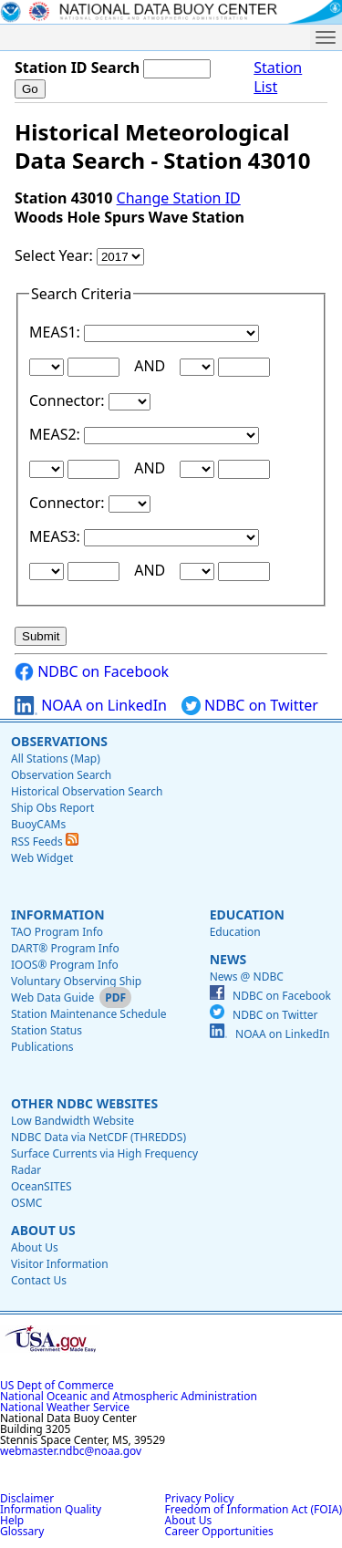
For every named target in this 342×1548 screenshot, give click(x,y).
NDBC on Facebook (92, 671)
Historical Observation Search (86, 791)
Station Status (46, 1030)
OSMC (26, 1202)
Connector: (69, 400)
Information (58, 914)
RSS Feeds (44, 841)
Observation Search (61, 775)
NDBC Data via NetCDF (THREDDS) (98, 1137)
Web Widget (42, 858)
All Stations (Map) (55, 758)
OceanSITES (41, 1186)
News (228, 959)
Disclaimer (27, 1498)
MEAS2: (56, 434)
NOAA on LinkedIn (91, 705)
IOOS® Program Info (65, 964)
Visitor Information (60, 1264)
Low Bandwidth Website (72, 1120)
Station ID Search (77, 67)
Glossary (22, 1531)
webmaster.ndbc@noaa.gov (70, 1451)
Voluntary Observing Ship (76, 981)
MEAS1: (56, 332)
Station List (278, 77)
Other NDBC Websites (84, 1103)
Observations (59, 741)
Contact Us (39, 1280)
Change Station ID (179, 198)
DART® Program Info (65, 948)
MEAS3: (56, 536)
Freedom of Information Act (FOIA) (253, 1509)
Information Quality (50, 1509)
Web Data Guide (52, 997)
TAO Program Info (57, 932)
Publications (42, 1047)
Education (247, 914)
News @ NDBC (247, 976)
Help (12, 1520)
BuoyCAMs (38, 824)
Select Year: (56, 255)
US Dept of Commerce (57, 1385)
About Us (43, 1230)
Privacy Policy (199, 1498)
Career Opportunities (219, 1531)
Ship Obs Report (52, 808)
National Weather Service (65, 1407)
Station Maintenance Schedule (89, 1014)
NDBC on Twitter (249, 705)
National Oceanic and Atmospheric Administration (128, 1396)
